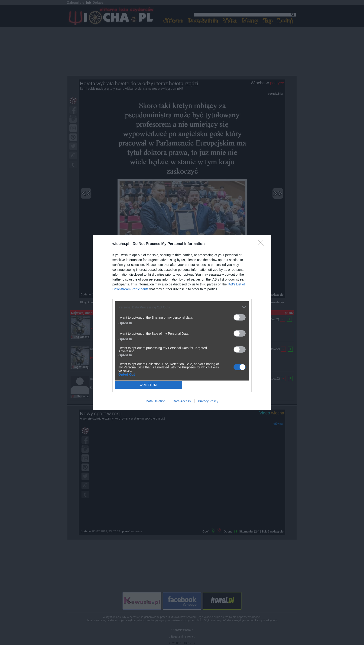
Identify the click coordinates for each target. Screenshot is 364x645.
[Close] (262, 244)
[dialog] (182, 322)
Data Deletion (156, 401)
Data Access (182, 401)
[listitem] (182, 307)
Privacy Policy (208, 401)
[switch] (240, 317)
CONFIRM (148, 384)
